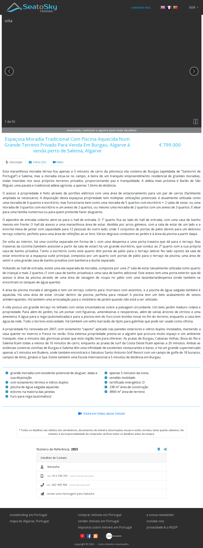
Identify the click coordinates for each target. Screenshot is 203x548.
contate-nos (140, 7)
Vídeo (58, 162)
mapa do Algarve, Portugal (29, 521)
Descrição (14, 162)
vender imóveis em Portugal (98, 521)
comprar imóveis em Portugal (99, 515)
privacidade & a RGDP (162, 527)
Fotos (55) (37, 162)
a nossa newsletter (160, 515)
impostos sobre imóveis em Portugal (105, 527)
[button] (194, 7)
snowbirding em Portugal (28, 515)
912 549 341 (67, 476)
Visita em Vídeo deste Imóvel (101, 413)
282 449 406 (65, 485)
